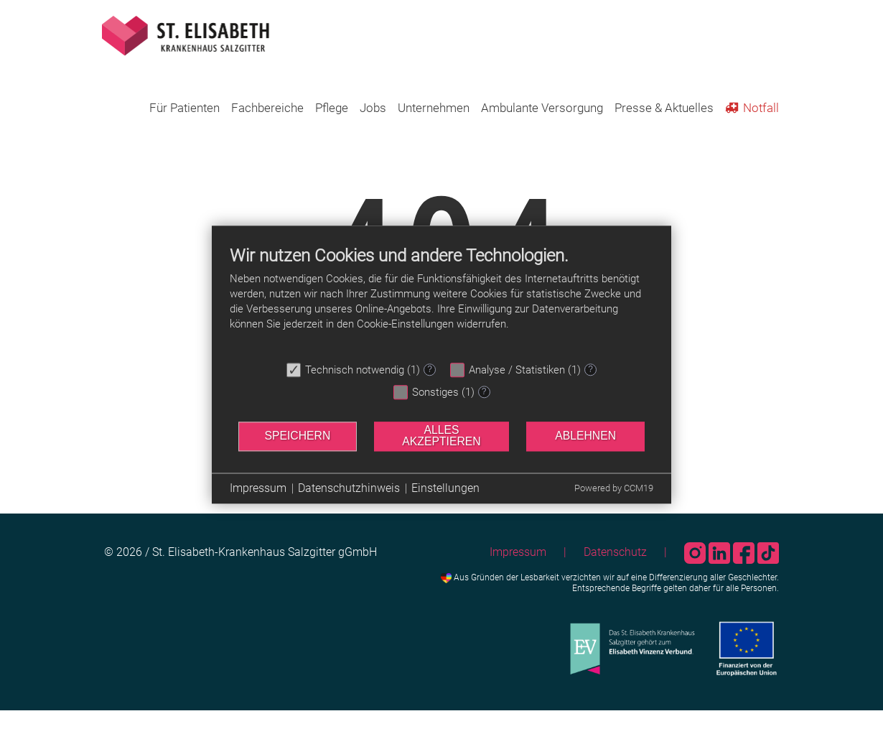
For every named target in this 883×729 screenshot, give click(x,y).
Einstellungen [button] (445, 488)
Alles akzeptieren (441, 436)
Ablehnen (585, 435)
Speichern (297, 435)
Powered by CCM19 (613, 488)
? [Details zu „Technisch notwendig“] (429, 369)
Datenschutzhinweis (349, 488)
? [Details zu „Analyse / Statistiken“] (590, 369)
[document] (441, 299)
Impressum (518, 552)
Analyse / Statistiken (517, 369)
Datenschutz (615, 552)
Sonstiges (435, 392)
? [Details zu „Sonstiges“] (484, 391)
